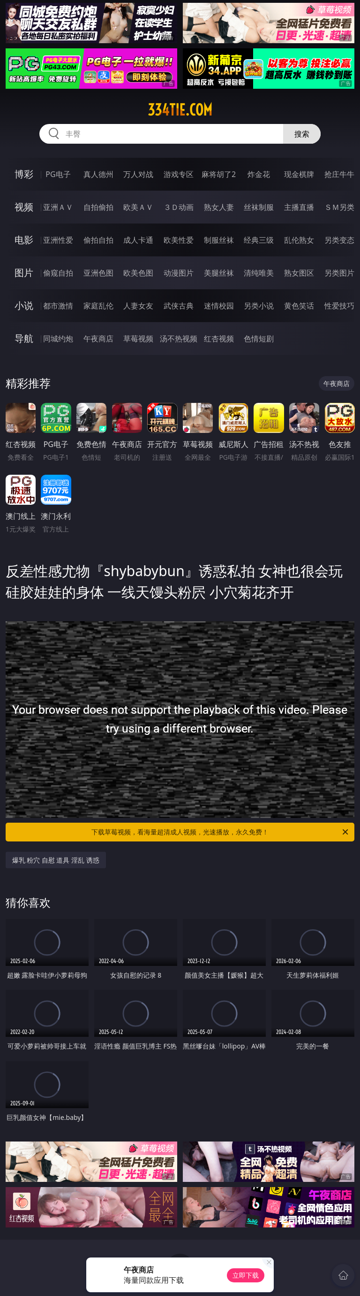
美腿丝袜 (219, 273)
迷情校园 (219, 306)
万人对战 (138, 174)
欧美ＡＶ (138, 207)
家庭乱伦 (98, 306)
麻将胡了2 (219, 174)
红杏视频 (219, 338)
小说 (24, 305)
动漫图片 (179, 273)
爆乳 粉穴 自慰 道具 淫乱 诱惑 (55, 860)
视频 (24, 207)
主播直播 (299, 207)
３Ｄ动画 (179, 207)
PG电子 (57, 174)
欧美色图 (138, 273)
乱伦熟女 (299, 240)
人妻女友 (138, 306)
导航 (24, 338)
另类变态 (339, 240)
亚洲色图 (98, 273)
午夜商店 (98, 338)
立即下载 (245, 1275)
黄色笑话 (299, 306)
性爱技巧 (339, 306)
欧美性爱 (179, 240)
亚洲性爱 (58, 240)
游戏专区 (179, 174)
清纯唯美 (259, 273)
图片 (24, 272)
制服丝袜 (219, 240)
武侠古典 (179, 306)
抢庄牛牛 (339, 174)
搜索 (301, 134)
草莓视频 (138, 338)
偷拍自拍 (98, 240)
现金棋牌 (299, 174)
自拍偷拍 (98, 207)
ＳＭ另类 (339, 207)
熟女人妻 (219, 207)
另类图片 (339, 273)
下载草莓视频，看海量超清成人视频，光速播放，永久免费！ (220, 832)
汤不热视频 (178, 338)
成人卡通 (138, 240)
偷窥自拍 (58, 273)
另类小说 (259, 306)
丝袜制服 (259, 207)
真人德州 (98, 174)
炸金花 (259, 174)
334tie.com (180, 109)
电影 (24, 239)
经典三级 (259, 240)
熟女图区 (299, 273)
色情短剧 (259, 338)
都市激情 (58, 306)
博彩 (24, 174)
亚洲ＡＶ (58, 207)
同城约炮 (58, 338)
